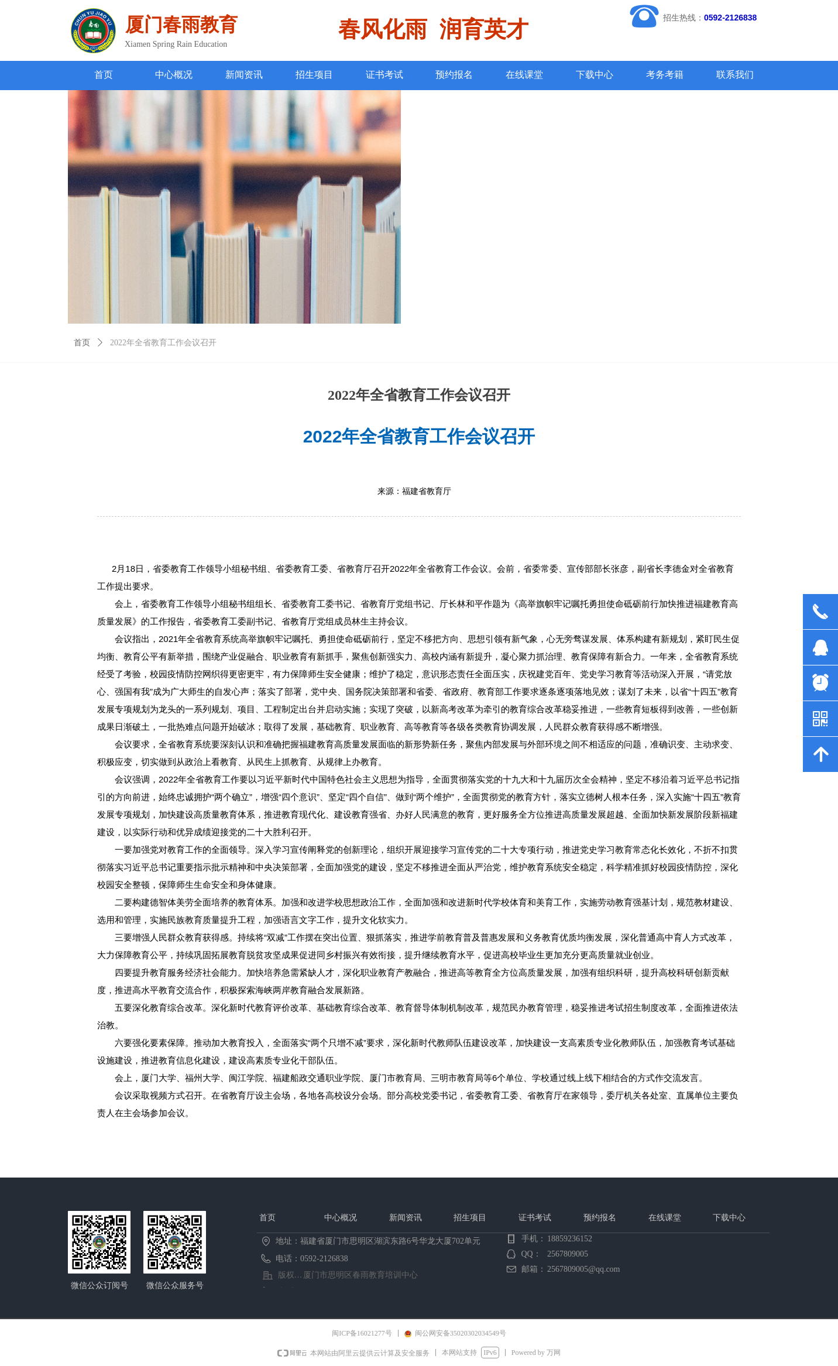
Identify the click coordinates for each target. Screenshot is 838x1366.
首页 (82, 342)
